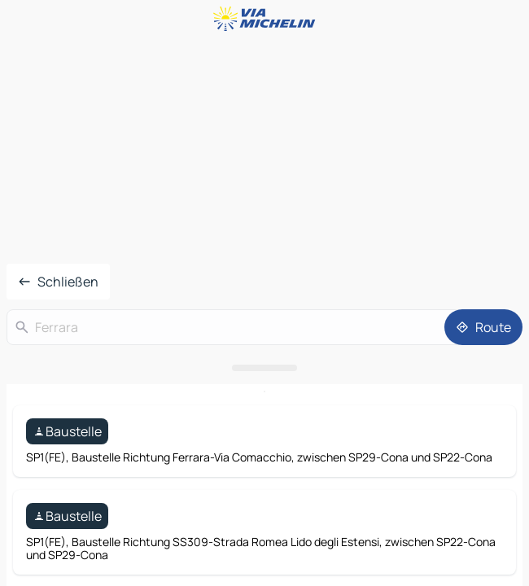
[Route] (483, 327)
